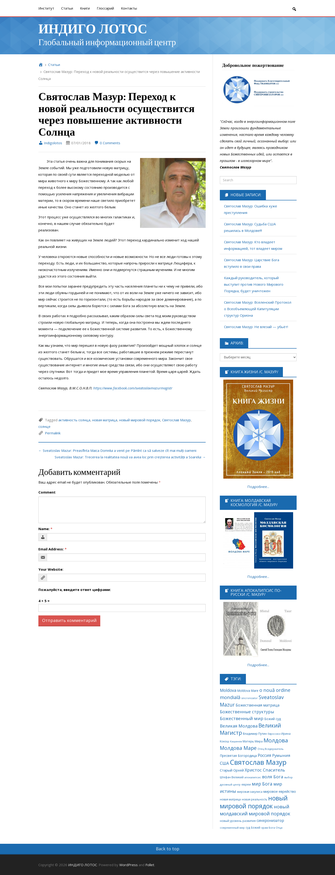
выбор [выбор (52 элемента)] (288, 777)
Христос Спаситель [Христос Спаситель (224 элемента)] (265, 770)
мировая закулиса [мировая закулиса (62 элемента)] (249, 791)
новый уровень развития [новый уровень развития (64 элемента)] (238, 821)
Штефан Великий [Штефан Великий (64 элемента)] (232, 777)
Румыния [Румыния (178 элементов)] (281, 755)
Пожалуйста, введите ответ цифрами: (74, 589)
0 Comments (107, 143)
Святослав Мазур (176, 420)
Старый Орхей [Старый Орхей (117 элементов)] (232, 770)
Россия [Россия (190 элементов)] (264, 755)
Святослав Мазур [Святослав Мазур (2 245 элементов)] (258, 762)
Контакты (129, 8)
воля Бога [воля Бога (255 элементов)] (272, 776)
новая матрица (104, 420)
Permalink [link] (52, 433)
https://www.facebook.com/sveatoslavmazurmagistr (132, 388)
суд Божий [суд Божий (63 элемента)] (253, 827)
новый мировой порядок (139, 420)
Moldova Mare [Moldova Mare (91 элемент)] (247, 690)
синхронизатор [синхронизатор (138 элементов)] (270, 820)
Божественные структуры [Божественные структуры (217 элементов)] (247, 711)
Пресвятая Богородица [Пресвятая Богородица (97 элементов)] (238, 755)
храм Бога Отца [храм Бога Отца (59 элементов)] (271, 827)
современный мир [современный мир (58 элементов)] (232, 827)
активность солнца (74, 420)
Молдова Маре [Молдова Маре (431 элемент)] (238, 748)
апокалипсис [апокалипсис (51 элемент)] (253, 777)
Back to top (167, 848)
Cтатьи (67, 8)
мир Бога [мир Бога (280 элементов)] (262, 784)
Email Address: (52, 549)
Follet (149, 864)
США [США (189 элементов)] (224, 763)
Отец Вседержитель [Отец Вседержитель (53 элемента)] (271, 749)
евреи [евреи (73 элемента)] (246, 784)
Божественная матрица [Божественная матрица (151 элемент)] (257, 705)
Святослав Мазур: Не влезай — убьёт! (256, 326)
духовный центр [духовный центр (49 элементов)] (230, 784)
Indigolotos (50, 143)
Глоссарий (105, 8)
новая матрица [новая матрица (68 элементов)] (230, 799)
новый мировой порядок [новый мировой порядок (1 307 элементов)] (254, 802)
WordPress (128, 864)
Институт (46, 8)
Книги (85, 8)
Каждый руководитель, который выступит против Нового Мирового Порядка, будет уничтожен (253, 284)
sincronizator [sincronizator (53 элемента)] (249, 698)
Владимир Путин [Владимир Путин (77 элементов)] (255, 733)
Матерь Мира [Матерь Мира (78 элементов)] (253, 741)
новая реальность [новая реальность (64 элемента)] (254, 799)
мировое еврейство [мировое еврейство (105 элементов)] (279, 791)
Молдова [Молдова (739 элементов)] (276, 740)
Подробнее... (258, 486)
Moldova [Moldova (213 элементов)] (228, 690)
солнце (44, 426)
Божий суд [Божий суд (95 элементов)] (272, 719)
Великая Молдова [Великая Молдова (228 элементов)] (239, 726)
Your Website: (50, 569)
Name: (45, 528)
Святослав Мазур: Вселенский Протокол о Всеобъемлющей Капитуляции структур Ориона (257, 309)
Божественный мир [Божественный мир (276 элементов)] (241, 718)
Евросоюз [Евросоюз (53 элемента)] (274, 733)
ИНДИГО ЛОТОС (92, 28)
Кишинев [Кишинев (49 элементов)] (236, 741)
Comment (47, 492)
